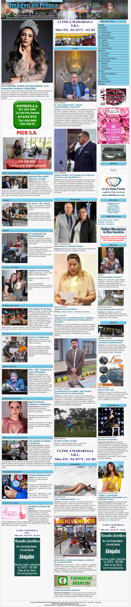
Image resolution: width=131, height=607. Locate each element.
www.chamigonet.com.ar (78, 605)
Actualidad (102, 27)
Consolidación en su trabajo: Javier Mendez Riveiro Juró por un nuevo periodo (73, 392)
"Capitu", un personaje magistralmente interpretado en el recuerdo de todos (112, 497)
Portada (101, 25)
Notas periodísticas (107, 74)
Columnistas (104, 69)
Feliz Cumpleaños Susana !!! (110, 277)
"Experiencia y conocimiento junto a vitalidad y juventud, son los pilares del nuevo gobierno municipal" (74, 320)
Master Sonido (113, 212)
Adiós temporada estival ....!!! (66, 499)
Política (102, 40)
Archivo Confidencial (38, 337)
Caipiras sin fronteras (38, 271)
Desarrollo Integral (107, 58)
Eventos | (58, 109)
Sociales (103, 79)
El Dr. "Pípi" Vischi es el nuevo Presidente (39, 371)
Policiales (103, 45)
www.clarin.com (113, 209)
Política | (58, 312)
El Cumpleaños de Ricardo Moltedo (37, 235)
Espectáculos (105, 48)
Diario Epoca (113, 205)
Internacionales (104, 61)
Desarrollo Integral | (62, 593)
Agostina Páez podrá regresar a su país (38, 177)
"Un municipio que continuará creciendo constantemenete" (111, 341)
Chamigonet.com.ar (113, 203)
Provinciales (104, 33)
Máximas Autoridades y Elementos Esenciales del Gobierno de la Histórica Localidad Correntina (75, 249)
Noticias (103, 63)
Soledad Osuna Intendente (65, 309)
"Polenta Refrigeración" (39, 475)
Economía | (59, 565)
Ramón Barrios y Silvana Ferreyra (68, 246)
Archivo (101, 71)
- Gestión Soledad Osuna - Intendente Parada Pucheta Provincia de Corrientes (70, 444)
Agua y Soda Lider (106, 390)
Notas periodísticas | (106, 442)
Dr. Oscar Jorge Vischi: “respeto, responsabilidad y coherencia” (68, 106)
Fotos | (57, 443)
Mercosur (102, 51)
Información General (106, 38)
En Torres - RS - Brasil (39, 204)
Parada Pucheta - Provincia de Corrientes (76, 312)
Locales (103, 30)
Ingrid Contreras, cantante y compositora (39, 403)
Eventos (103, 56)
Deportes (103, 43)
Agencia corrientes (113, 208)
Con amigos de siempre (39, 309)
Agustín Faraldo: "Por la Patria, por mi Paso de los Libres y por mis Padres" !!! (74, 176)
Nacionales (104, 35)
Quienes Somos (104, 81)
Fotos (102, 76)
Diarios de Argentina (113, 211)
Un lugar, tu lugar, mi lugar (65, 441)
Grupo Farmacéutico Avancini (67, 590)
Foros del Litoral (113, 206)
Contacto (101, 84)
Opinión (103, 66)
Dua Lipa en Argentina (107, 439)
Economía (103, 53)
